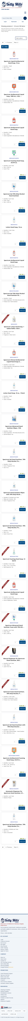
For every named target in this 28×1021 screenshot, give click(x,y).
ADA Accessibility (5, 965)
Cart (23, 21)
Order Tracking (4, 947)
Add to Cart (21, 78)
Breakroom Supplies (5, 1001)
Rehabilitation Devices (6, 993)
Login (2, 939)
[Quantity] (16, 78)
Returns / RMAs (4, 949)
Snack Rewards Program (7, 973)
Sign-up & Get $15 (5, 975)
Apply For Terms (4, 951)
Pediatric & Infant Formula (7, 997)
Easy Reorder (4, 946)
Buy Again (3, 944)
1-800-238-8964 (8, 933)
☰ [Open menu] (25, 12)
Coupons (3, 980)
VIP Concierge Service (6, 962)
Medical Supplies (5, 991)
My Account (14, 21)
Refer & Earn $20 (5, 976)
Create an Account (5, 941)
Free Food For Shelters (6, 981)
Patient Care (4, 994)
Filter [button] (5, 46)
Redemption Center (5, 978)
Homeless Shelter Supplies (7, 983)
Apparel (2, 999)
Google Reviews (7, 967)
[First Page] (2, 42)
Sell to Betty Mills (5, 963)
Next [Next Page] (16, 42)
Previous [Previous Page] (9, 42)
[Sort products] (21, 38)
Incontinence (4, 996)
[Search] (25, 18)
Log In (5, 21)
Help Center (3, 959)
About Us (3, 957)
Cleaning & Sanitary (5, 989)
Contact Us (3, 960)
